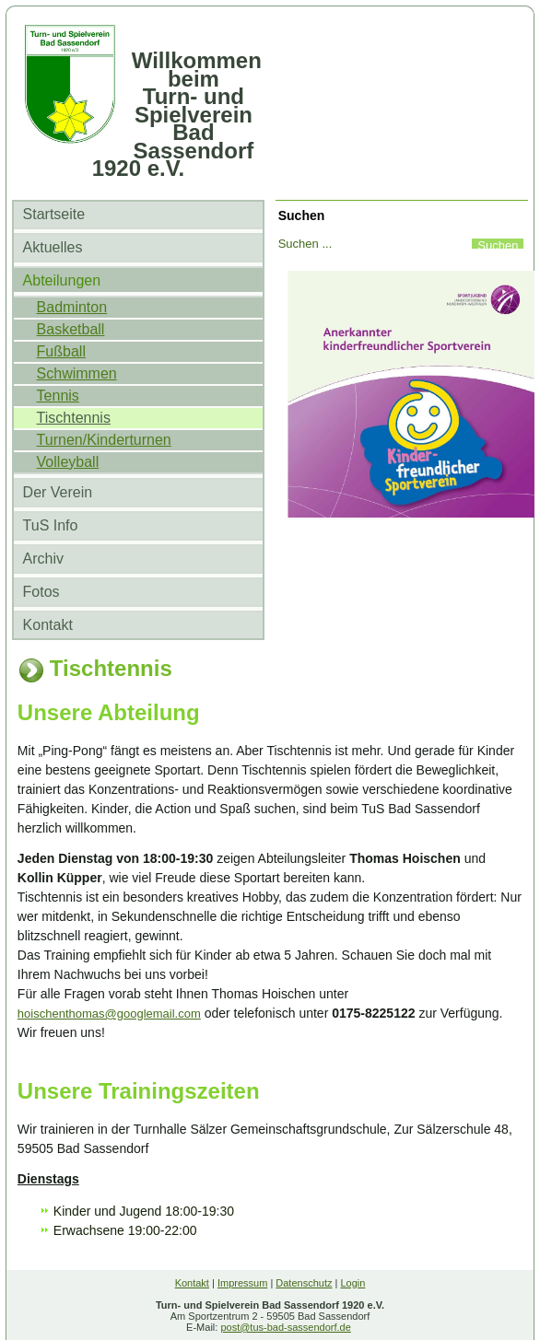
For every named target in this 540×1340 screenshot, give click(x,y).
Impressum (242, 1282)
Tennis (58, 395)
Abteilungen (62, 280)
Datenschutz (304, 1282)
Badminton (72, 307)
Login (352, 1282)
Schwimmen (77, 373)
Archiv (43, 558)
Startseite (54, 214)
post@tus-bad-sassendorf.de (285, 1327)
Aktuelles (53, 247)
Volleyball (68, 462)
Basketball (71, 329)
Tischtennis (74, 417)
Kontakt (48, 625)
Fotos (41, 592)
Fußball (61, 351)
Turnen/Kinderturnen (104, 440)
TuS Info (50, 525)
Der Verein (58, 492)
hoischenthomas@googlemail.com (109, 1013)
